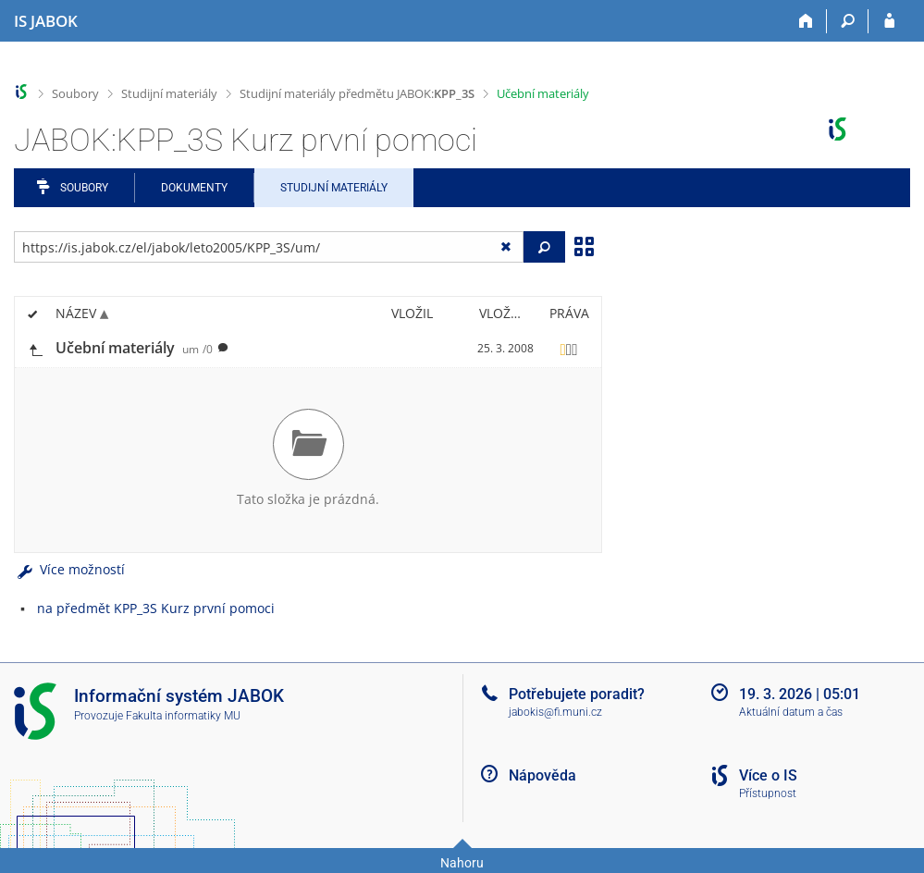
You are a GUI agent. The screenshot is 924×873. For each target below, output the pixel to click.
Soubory (75, 93)
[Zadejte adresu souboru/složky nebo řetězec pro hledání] (269, 247)
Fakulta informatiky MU (183, 715)
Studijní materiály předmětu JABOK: (357, 93)
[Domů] (806, 21)
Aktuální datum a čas (791, 712)
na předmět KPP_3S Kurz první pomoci (156, 608)
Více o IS (768, 775)
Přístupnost (767, 793)
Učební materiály (543, 93)
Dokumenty (194, 187)
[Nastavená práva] (568, 348)
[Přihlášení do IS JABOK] (889, 21)
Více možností (69, 569)
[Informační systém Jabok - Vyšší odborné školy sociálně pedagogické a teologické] (46, 21)
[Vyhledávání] (848, 21)
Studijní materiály (169, 93)
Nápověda (542, 775)
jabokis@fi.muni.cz (555, 712)
